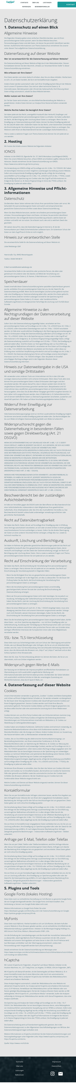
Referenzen (26, 7)
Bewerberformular (42, 7)
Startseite (24, 2)
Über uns (35, 2)
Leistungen (47, 2)
